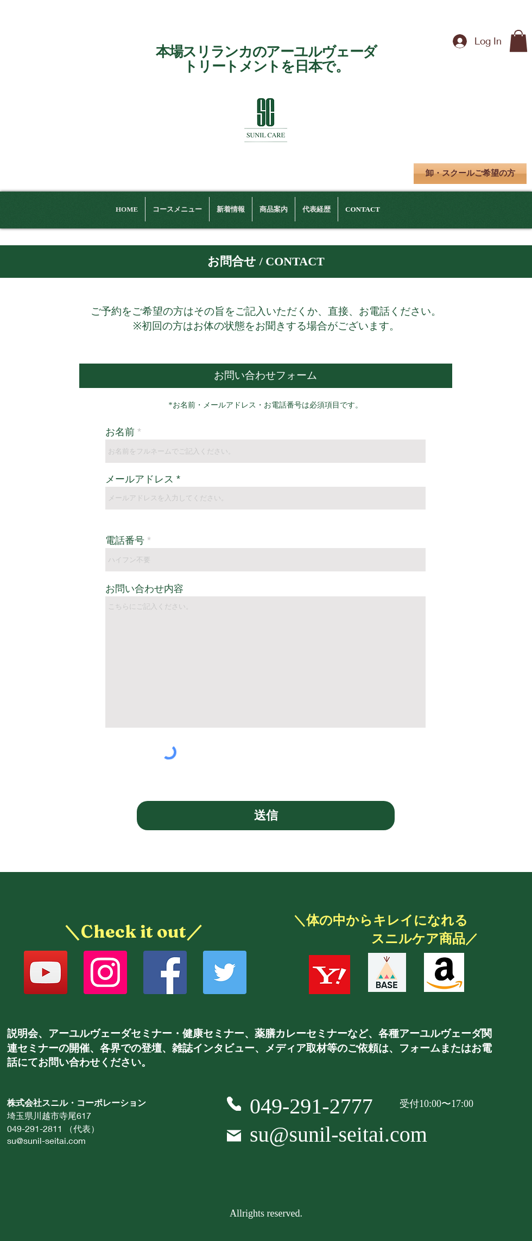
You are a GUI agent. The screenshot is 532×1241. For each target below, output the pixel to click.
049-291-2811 (34, 1128)
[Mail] (234, 1136)
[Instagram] (105, 972)
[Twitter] (224, 972)
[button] (518, 41)
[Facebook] (165, 972)
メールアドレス (139, 479)
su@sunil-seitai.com (46, 1140)
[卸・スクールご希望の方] (470, 173)
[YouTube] (45, 972)
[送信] (266, 815)
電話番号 (124, 540)
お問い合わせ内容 (144, 589)
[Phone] (234, 1104)
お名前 (120, 432)
